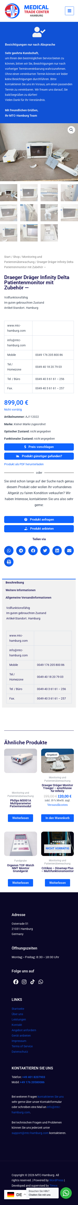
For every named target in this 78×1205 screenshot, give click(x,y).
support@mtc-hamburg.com (30, 1133)
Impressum (19, 1041)
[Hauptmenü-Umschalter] (70, 11)
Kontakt (17, 1024)
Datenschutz (20, 1051)
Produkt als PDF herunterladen (24, 464)
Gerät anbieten (21, 1035)
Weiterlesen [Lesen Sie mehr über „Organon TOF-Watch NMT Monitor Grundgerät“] (20, 883)
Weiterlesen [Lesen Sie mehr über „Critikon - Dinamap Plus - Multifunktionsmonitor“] (57, 883)
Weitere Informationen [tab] (21, 590)
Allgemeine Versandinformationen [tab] (28, 597)
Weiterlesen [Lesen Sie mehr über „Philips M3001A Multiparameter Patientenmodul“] (20, 818)
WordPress (56, 1180)
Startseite (18, 1008)
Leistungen (19, 1019)
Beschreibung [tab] (15, 582)
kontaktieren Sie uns (51, 1096)
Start (7, 256)
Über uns (17, 1014)
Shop (16, 256)
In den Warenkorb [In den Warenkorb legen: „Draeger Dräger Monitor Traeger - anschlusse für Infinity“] (57, 818)
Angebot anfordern (24, 1030)
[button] (71, 130)
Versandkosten (57, 805)
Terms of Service (22, 1046)
